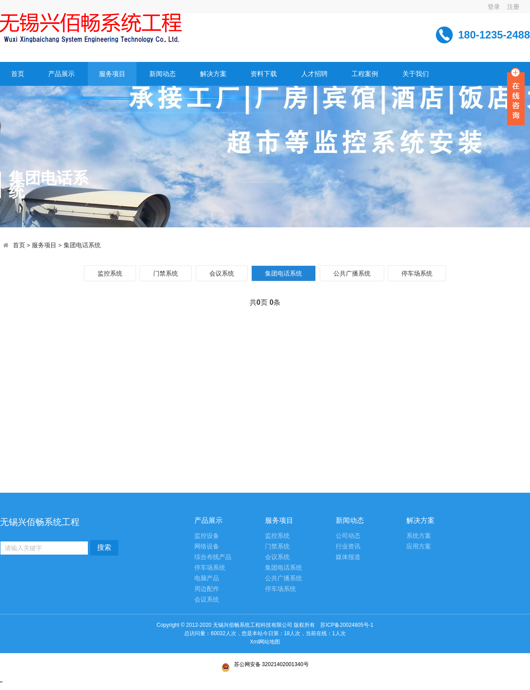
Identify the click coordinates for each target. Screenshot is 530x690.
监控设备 (206, 536)
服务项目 (112, 73)
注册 (513, 6)
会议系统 (221, 273)
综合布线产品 (212, 557)
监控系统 (110, 273)
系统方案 (418, 536)
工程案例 (365, 73)
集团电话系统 (82, 245)
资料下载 (263, 73)
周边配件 (206, 589)
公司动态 (348, 536)
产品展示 (61, 73)
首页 (17, 73)
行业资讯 (348, 546)
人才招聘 (314, 73)
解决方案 (213, 73)
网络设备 (206, 546)
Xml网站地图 (265, 642)
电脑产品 (206, 578)
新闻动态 (162, 73)
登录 (494, 6)
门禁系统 (165, 273)
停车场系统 (416, 273)
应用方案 (418, 546)
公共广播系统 (352, 273)
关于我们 (415, 73)
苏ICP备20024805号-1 (265, 630)
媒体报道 (348, 557)
